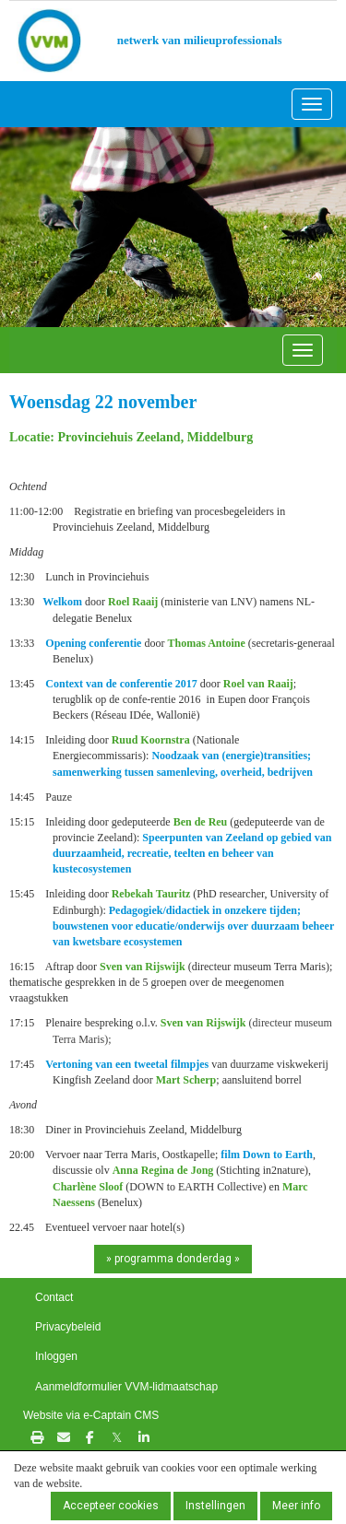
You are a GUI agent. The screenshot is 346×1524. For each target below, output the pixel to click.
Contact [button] (54, 1297)
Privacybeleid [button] (68, 1326)
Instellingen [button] (215, 1505)
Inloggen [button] (56, 1356)
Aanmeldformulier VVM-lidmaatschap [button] (126, 1386)
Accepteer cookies (111, 1505)
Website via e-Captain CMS (91, 1415)
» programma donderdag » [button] (173, 1258)
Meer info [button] (296, 1505)
